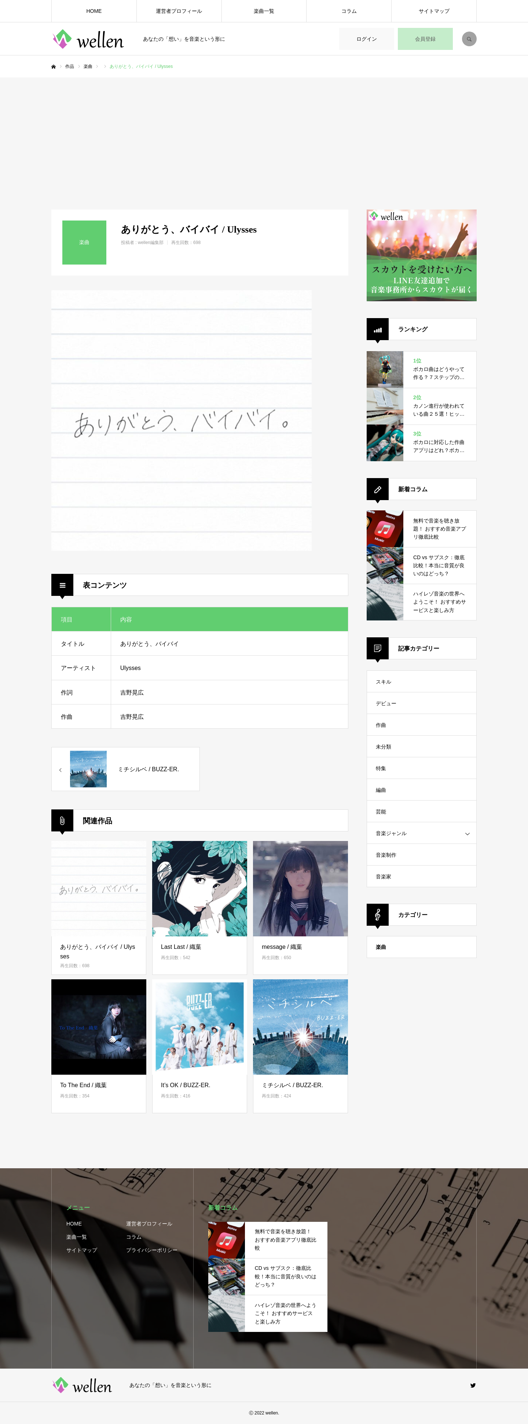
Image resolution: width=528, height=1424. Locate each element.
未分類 (383, 747)
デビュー (386, 703)
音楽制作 (386, 855)
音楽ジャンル (391, 833)
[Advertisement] (264, 132)
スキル (383, 682)
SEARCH (469, 39)
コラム (349, 11)
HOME (94, 11)
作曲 (381, 725)
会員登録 (425, 39)
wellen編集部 (151, 242)
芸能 (381, 812)
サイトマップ (434, 11)
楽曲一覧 (264, 11)
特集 (381, 768)
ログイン (366, 39)
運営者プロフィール (179, 11)
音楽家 (383, 876)
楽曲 (381, 947)
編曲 (381, 790)
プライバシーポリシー (151, 1250)
